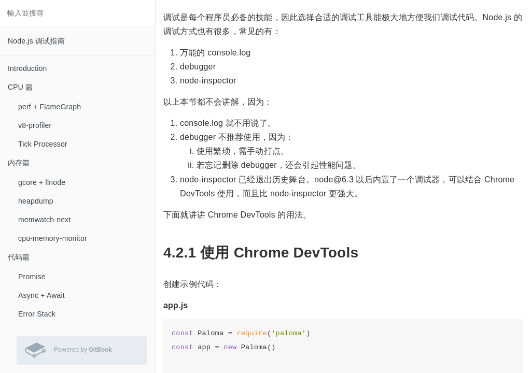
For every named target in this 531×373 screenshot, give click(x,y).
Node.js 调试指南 (36, 41)
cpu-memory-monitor (52, 238)
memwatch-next (44, 220)
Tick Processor (42, 144)
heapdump (35, 201)
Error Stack (36, 314)
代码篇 (19, 257)
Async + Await (41, 295)
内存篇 (19, 163)
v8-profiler (34, 125)
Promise (32, 276)
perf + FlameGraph (49, 107)
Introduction (27, 68)
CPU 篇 (20, 87)
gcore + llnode (41, 182)
